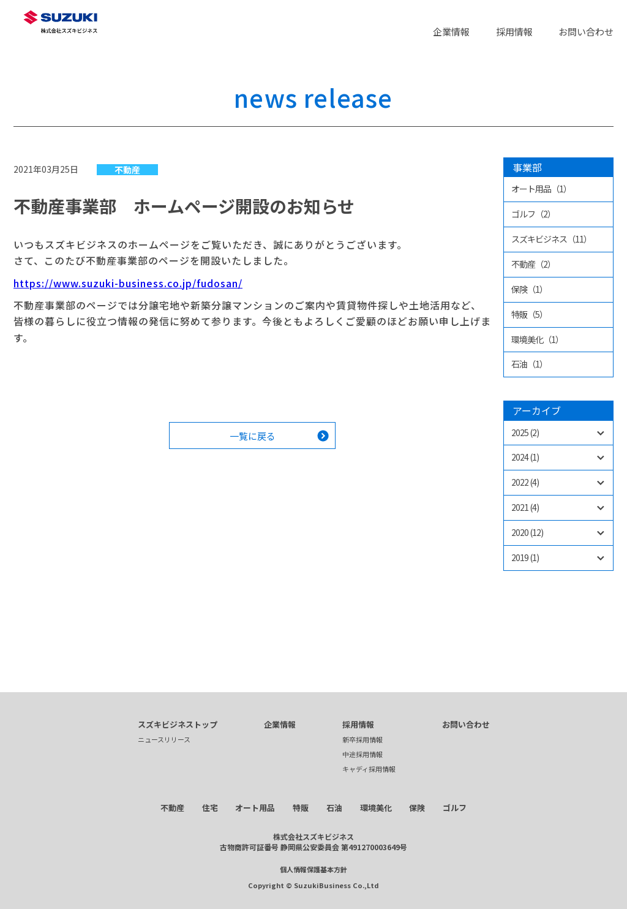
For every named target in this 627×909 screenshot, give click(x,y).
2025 (525, 432)
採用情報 (514, 31)
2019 (525, 557)
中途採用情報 (362, 754)
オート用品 (255, 807)
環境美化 (376, 807)
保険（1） (529, 289)
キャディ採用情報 (369, 769)
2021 (525, 507)
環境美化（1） (537, 339)
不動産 (127, 169)
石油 (334, 807)
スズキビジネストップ (177, 724)
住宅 (210, 807)
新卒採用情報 (362, 739)
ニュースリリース (164, 739)
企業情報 (451, 31)
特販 (301, 807)
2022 (525, 482)
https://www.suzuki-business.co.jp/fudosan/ (127, 283)
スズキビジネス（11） (551, 239)
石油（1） (529, 364)
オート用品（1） (541, 189)
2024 (525, 457)
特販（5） (529, 314)
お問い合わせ (586, 31)
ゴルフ (455, 807)
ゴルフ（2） (533, 214)
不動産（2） (533, 264)
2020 (527, 532)
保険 (417, 807)
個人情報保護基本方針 (313, 869)
